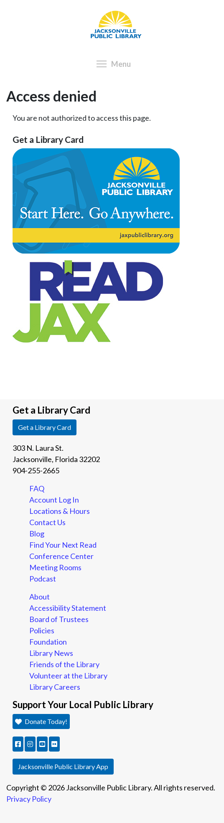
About (39, 596)
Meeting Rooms (55, 567)
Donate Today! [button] (41, 721)
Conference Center (61, 556)
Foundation (48, 641)
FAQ (36, 488)
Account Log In (54, 499)
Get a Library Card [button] (44, 427)
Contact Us (47, 522)
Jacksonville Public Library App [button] (63, 766)
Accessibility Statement (67, 607)
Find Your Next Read (63, 544)
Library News (51, 653)
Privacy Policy (28, 798)
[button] (18, 744)
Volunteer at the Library (68, 675)
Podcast (42, 578)
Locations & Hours (59, 511)
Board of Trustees (59, 619)
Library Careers (54, 686)
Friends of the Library (64, 664)
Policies (41, 630)
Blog (36, 533)
